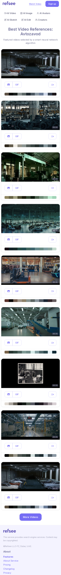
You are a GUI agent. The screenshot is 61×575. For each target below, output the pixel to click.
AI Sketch (10, 19)
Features (8, 556)
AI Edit (26, 19)
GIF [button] (17, 84)
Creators (41, 19)
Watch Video (35, 4)
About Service (10, 560)
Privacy (7, 572)
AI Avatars (43, 13)
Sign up (52, 3)
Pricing (6, 564)
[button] (9, 85)
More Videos (30, 517)
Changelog (8, 568)
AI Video (10, 13)
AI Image (26, 13)
